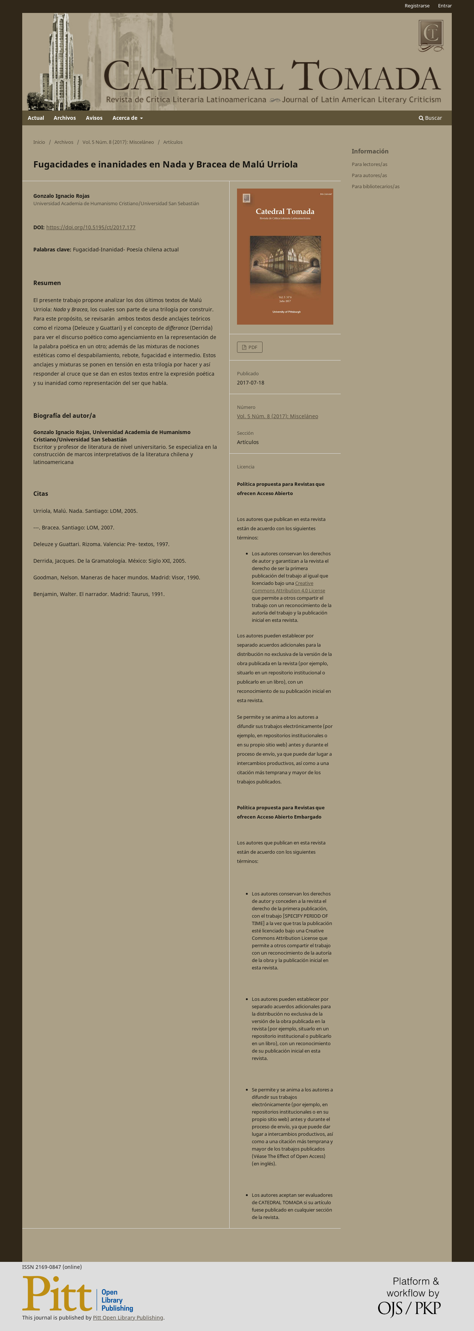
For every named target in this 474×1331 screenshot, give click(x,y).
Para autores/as (369, 175)
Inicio (39, 142)
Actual (36, 117)
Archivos (65, 117)
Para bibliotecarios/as (376, 186)
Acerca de (126, 117)
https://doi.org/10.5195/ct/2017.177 (91, 227)
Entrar (445, 5)
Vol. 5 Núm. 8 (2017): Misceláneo (118, 142)
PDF (252, 347)
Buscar (430, 117)
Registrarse (417, 5)
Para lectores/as (369, 164)
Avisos (94, 117)
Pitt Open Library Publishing (128, 1317)
